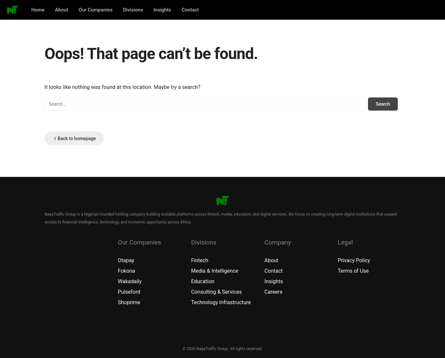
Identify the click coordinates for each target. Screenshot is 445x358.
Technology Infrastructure (221, 302)
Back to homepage (74, 138)
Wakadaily (130, 281)
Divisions (133, 10)
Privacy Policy (354, 260)
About (61, 10)
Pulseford (129, 292)
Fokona (126, 271)
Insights (162, 10)
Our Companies (96, 10)
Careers (273, 292)
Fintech (199, 260)
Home (38, 10)
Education (202, 281)
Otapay (126, 260)
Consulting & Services (216, 292)
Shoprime (129, 302)
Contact (190, 10)
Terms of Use (353, 271)
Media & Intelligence (214, 271)
